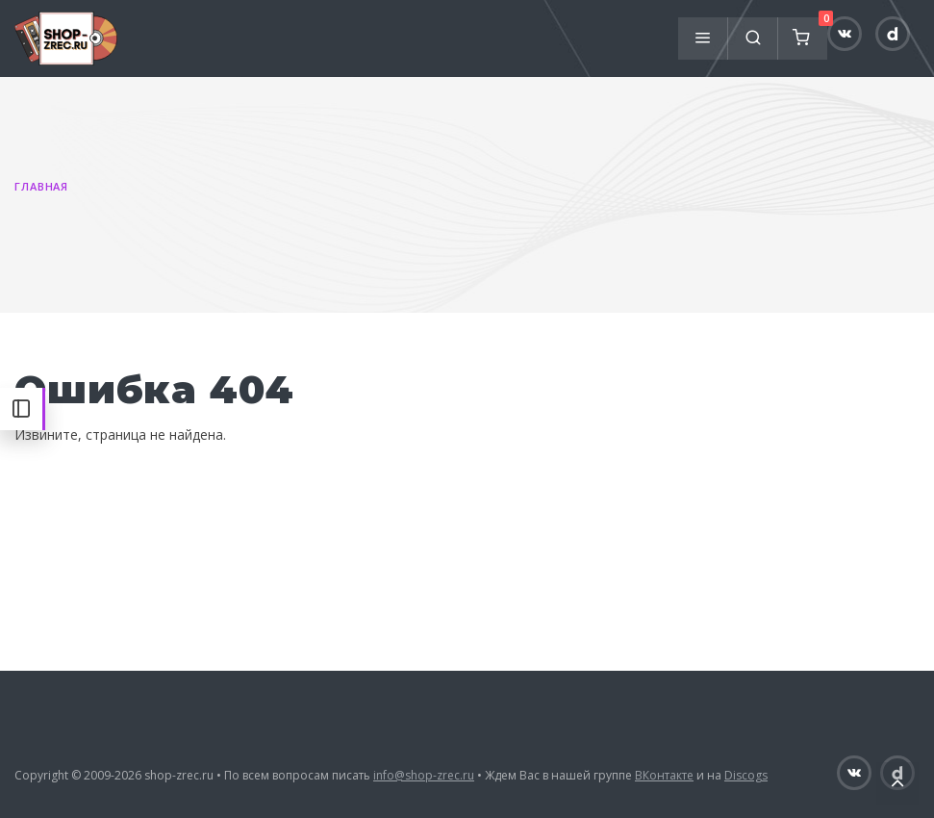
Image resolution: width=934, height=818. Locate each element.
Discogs (746, 775)
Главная (41, 186)
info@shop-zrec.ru (423, 775)
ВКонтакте (664, 775)
